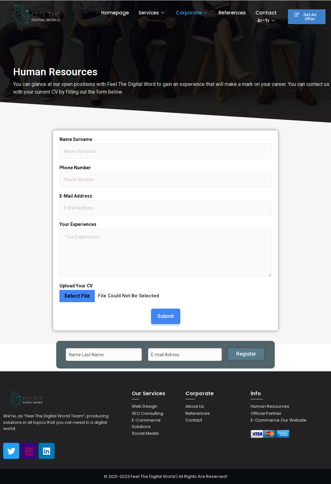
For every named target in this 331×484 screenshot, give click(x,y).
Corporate (192, 12)
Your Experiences (77, 224)
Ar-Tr (267, 20)
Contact (266, 12)
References (232, 12)
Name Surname (75, 139)
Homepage (115, 12)
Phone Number (75, 167)
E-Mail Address (75, 196)
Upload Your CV (76, 285)
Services (152, 12)
